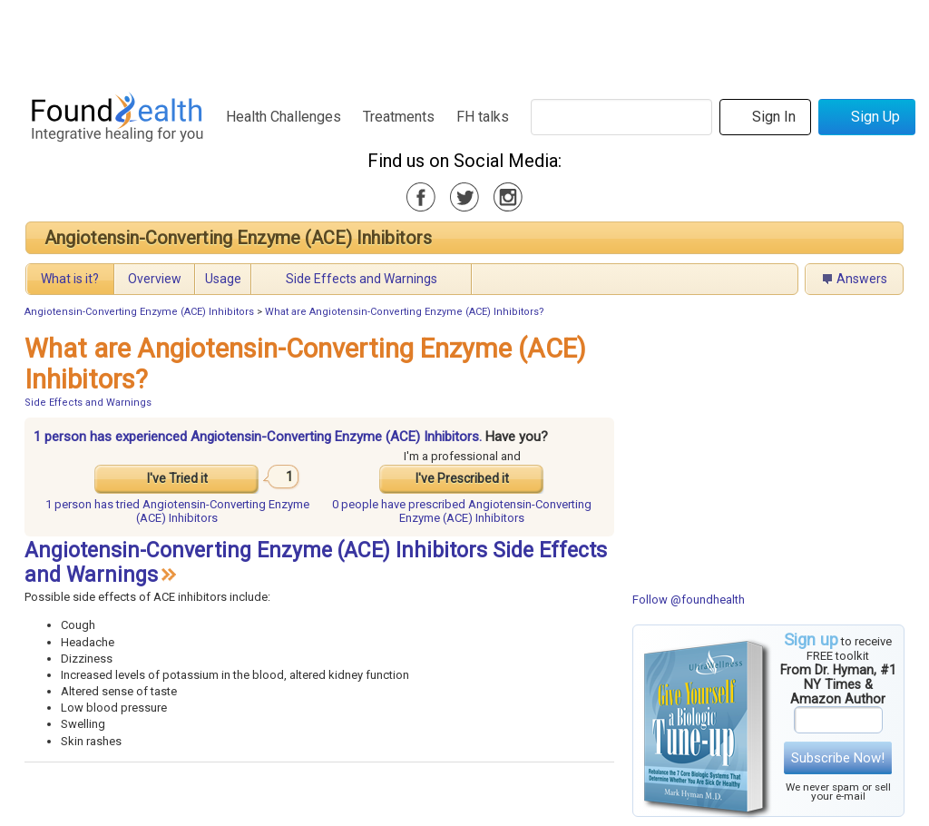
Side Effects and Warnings (361, 278)
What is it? (70, 278)
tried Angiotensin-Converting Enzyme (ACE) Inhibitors (177, 511)
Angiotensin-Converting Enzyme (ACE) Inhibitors (238, 238)
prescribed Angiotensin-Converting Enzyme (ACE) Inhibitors (462, 511)
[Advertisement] (463, 41)
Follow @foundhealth (688, 599)
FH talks (482, 116)
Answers (861, 278)
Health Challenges (283, 116)
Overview (154, 278)
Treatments (399, 116)
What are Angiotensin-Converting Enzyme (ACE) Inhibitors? (404, 312)
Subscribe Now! (838, 758)
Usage (223, 278)
